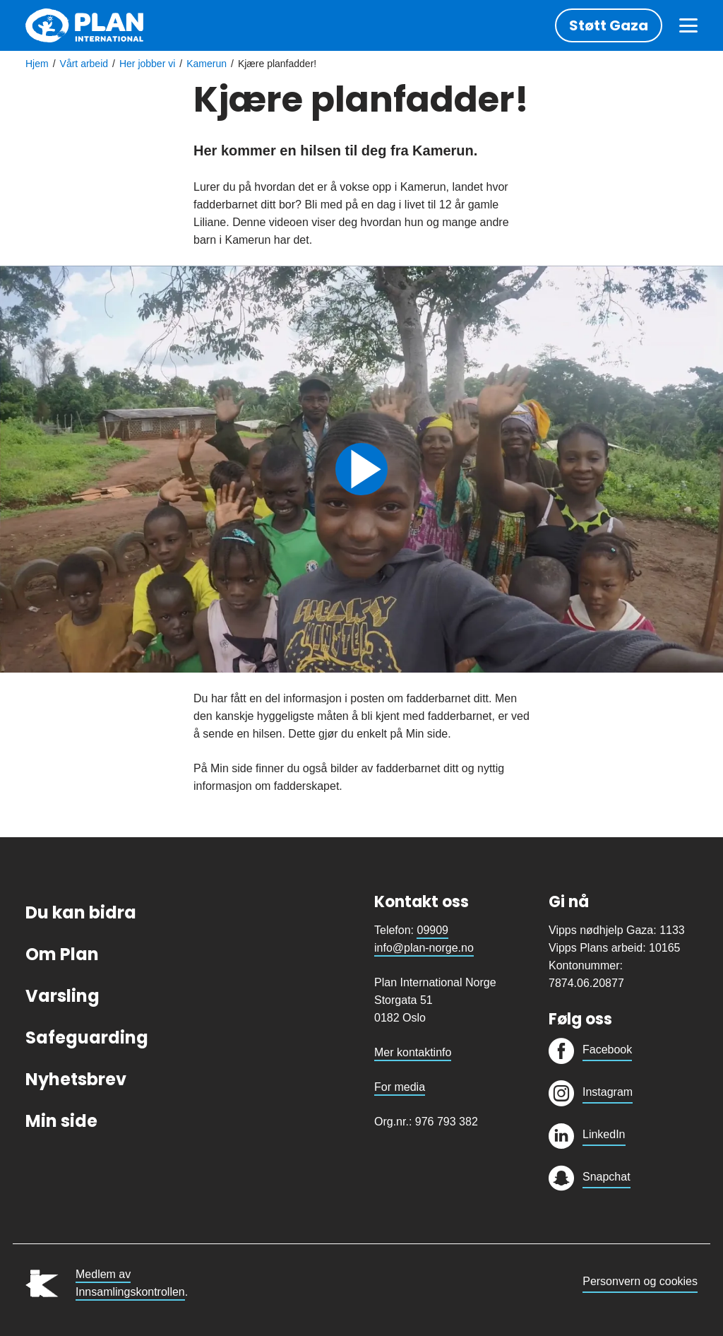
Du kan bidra (80, 912)
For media (399, 1087)
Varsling (62, 995)
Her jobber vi (147, 63)
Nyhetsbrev (75, 1079)
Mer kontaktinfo (412, 1052)
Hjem (37, 63)
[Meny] (688, 25)
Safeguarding (86, 1037)
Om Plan (62, 954)
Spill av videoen (361, 469)
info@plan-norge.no (424, 948)
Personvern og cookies (640, 1281)
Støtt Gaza (608, 25)
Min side (61, 1121)
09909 (432, 930)
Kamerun (206, 63)
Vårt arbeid (84, 63)
